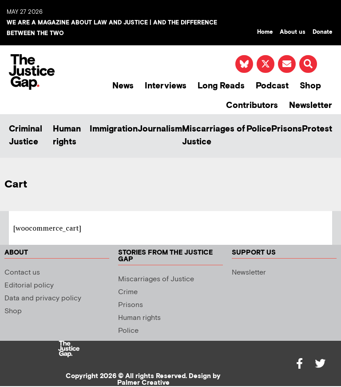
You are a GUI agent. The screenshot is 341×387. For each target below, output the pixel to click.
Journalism (160, 129)
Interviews (165, 86)
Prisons (286, 129)
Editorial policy (29, 285)
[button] (308, 64)
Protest (317, 129)
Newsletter (310, 105)
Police (258, 129)
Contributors (252, 105)
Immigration (114, 129)
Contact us (22, 272)
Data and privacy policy (42, 298)
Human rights (67, 136)
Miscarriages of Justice (213, 136)
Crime (128, 292)
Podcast (272, 86)
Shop (310, 86)
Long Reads (221, 86)
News (123, 86)
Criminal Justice (25, 136)
